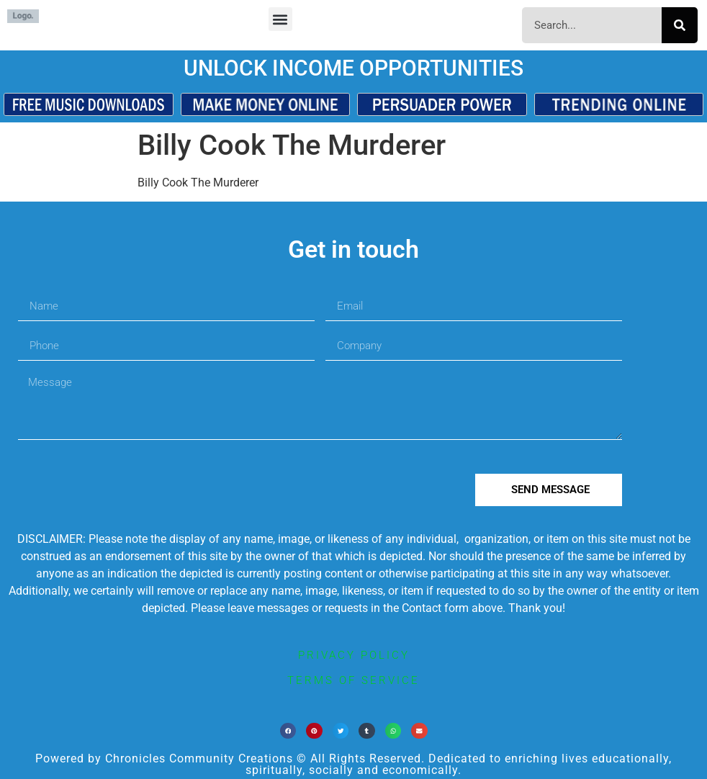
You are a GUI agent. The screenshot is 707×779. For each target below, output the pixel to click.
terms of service (353, 680)
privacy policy (354, 655)
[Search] (680, 25)
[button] (280, 19)
